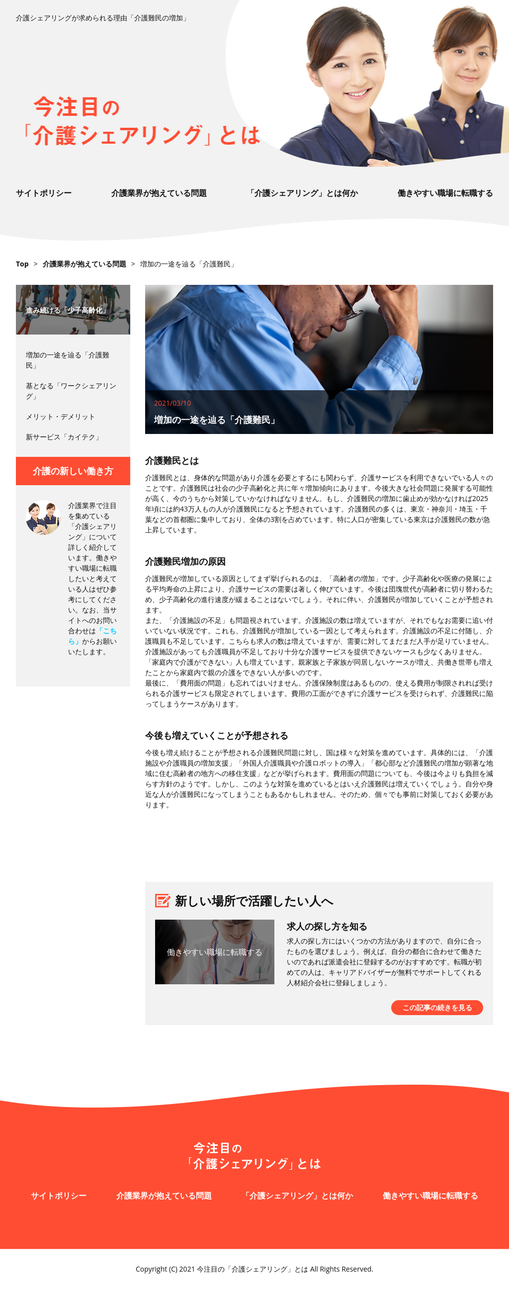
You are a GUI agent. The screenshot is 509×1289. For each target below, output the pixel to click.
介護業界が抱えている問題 (159, 192)
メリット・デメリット (60, 416)
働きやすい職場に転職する (445, 192)
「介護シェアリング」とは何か (302, 192)
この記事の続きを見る (437, 1007)
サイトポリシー (44, 192)
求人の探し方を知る (327, 926)
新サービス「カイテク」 (64, 436)
